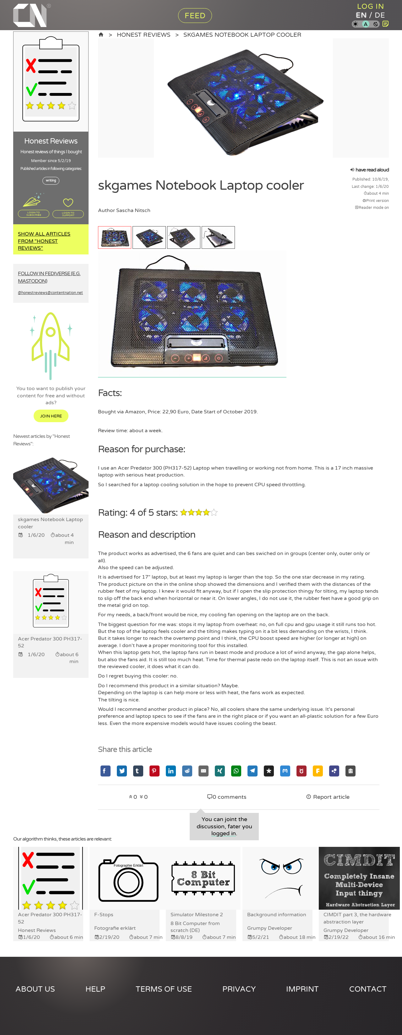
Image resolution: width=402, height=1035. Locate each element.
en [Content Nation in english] (361, 15)
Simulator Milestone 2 (197, 915)
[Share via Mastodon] (285, 770)
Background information (276, 915)
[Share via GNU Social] (301, 770)
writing (51, 180)
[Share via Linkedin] (171, 770)
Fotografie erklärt (115, 928)
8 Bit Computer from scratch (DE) (195, 927)
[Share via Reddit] (187, 770)
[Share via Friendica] (318, 770)
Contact (368, 989)
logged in (223, 833)
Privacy (239, 989)
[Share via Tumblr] (138, 770)
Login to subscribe (33, 213)
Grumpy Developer (269, 928)
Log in (371, 6)
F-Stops (103, 915)
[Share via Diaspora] (269, 770)
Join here (51, 416)
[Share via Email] (203, 770)
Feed (195, 15)
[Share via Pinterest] (154, 770)
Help (95, 989)
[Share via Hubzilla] (334, 770)
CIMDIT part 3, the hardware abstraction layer (357, 918)
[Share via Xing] (220, 770)
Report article (328, 796)
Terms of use (164, 989)
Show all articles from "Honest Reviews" (44, 241)
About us (35, 989)
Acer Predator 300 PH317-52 (50, 918)
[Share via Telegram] (252, 770)
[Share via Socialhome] (350, 770)
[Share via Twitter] (122, 770)
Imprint (302, 989)
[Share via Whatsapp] (236, 770)
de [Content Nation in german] (380, 15)
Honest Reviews (144, 34)
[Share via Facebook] (105, 770)
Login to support (68, 214)
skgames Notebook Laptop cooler (242, 34)
